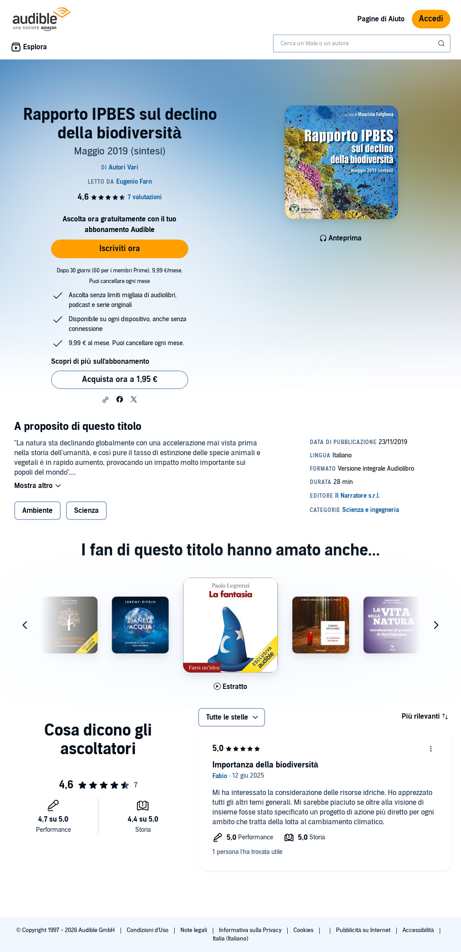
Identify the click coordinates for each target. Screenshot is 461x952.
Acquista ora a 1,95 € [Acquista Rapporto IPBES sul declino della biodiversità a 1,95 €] (119, 379)
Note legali (194, 930)
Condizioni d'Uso (148, 930)
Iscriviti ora (119, 248)
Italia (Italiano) (230, 938)
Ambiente (37, 510)
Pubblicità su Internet (364, 930)
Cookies (304, 930)
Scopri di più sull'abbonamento (100, 361)
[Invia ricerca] (442, 43)
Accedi (431, 19)
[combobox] (361, 43)
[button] (105, 399)
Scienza (86, 510)
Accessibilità (418, 930)
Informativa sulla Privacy (251, 930)
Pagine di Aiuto (381, 19)
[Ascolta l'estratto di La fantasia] (230, 686)
